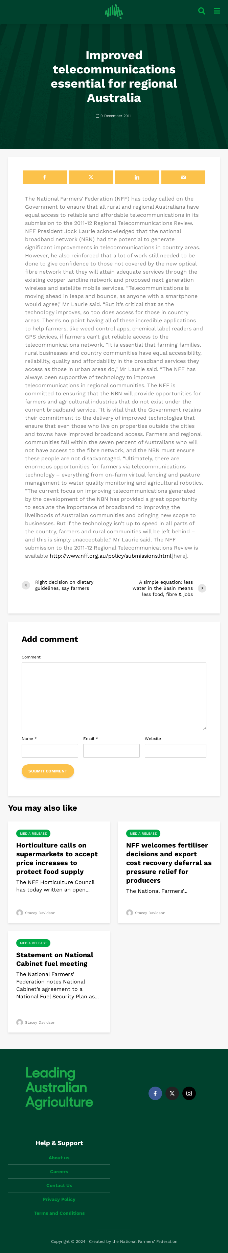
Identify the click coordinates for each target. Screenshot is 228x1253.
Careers (59, 1171)
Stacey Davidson (35, 913)
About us (59, 1157)
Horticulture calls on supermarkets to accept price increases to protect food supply (57, 858)
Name (29, 739)
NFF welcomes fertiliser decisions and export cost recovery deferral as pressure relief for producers (169, 862)
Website (153, 739)
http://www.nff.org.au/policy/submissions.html (111, 556)
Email (90, 739)
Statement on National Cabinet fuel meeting (54, 959)
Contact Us (59, 1185)
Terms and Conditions (59, 1213)
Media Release (33, 833)
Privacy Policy (59, 1199)
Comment (31, 657)
